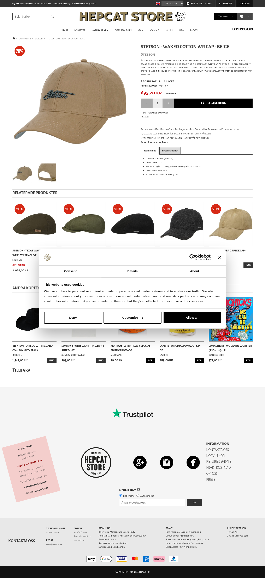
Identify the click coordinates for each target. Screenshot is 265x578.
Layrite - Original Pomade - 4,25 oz (180, 348)
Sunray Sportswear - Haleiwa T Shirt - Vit (82, 348)
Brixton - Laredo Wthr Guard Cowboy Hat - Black (32, 348)
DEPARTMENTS (123, 30)
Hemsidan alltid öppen (35, 484)
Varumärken (25, 38)
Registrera (128, 496)
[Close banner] (219, 257)
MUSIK (169, 30)
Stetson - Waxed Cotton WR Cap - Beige (66, 38)
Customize (132, 317)
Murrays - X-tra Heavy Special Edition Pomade (130, 348)
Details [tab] (132, 271)
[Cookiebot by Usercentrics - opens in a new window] (192, 257)
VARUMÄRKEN (100, 30)
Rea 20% (145, 116)
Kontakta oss (21, 540)
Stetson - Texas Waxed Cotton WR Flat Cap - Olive (33, 253)
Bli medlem (225, 3)
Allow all (192, 317)
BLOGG (194, 30)
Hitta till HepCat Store (37, 490)
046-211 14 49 (52, 532)
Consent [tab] (70, 271)
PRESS (210, 479)
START (64, 30)
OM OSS (212, 473)
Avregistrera (147, 496)
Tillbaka (21, 370)
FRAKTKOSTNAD (218, 467)
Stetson (39, 38)
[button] (241, 16)
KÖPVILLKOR (215, 456)
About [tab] (194, 271)
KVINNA (154, 30)
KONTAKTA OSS (217, 450)
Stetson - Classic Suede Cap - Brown (227, 253)
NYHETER (79, 30)
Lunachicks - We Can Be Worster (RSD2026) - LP (230, 348)
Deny (73, 317)
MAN (140, 30)
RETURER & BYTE (218, 461)
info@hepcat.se (54, 544)
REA (181, 30)
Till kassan (224, 16)
